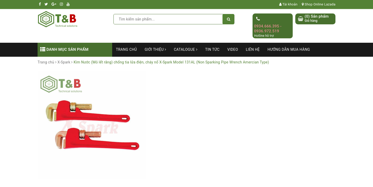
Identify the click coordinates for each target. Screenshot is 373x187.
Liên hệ (253, 49)
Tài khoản (288, 4)
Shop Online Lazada (318, 4)
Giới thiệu (155, 49)
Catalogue (185, 49)
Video (232, 49)
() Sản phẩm (317, 18)
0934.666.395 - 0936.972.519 (268, 29)
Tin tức (212, 49)
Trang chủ (126, 49)
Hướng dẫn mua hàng (289, 49)
